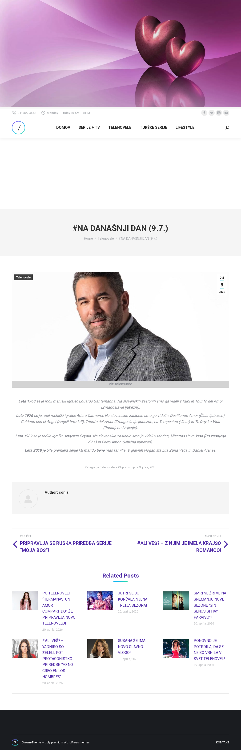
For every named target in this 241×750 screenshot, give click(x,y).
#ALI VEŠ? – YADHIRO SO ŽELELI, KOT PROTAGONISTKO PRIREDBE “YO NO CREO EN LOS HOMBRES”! (57, 658)
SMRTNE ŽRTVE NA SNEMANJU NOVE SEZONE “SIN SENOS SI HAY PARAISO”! (210, 605)
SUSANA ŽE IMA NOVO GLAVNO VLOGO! (131, 646)
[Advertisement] (120, 173)
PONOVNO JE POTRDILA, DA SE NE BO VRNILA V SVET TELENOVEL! (209, 649)
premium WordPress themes (70, 742)
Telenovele (23, 277)
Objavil (127, 467)
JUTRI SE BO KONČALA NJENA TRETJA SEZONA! (132, 599)
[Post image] (25, 600)
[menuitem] (63, 127)
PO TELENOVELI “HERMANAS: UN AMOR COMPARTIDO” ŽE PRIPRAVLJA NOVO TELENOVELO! (59, 608)
